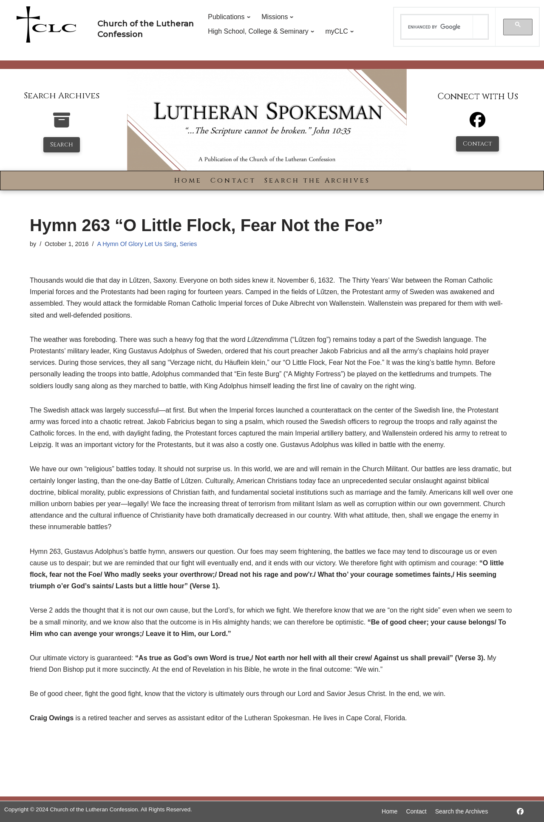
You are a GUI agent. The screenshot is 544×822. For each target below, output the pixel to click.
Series (188, 244)
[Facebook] (477, 124)
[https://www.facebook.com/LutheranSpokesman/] (520, 811)
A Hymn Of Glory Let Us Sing (136, 244)
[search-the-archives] (61, 124)
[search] (437, 27)
